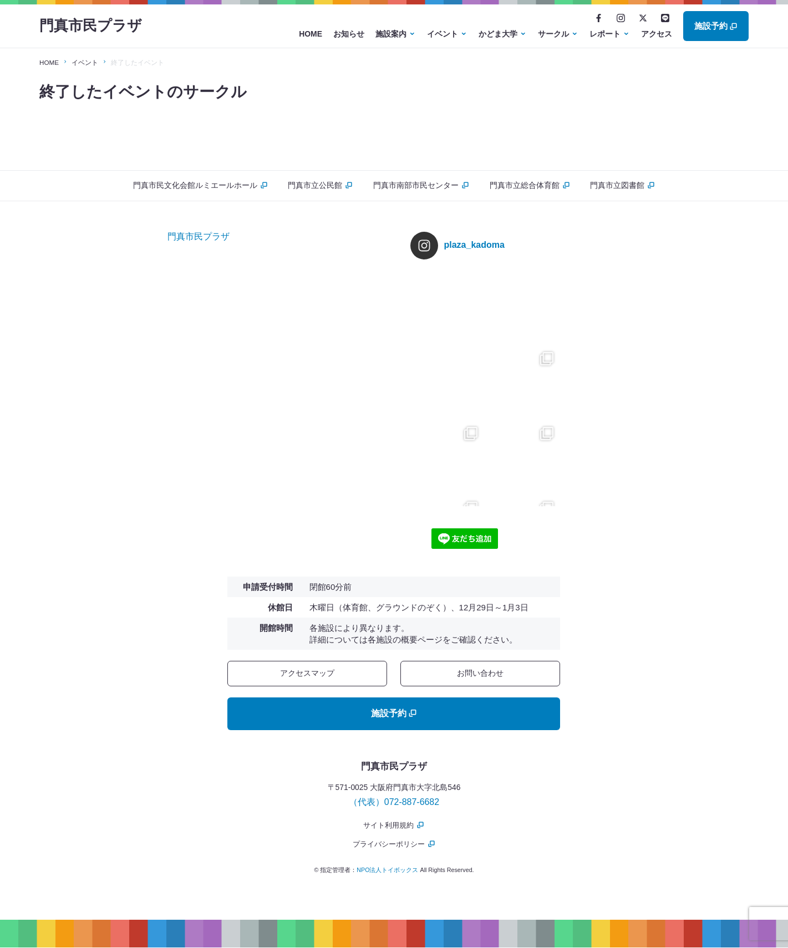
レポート (605, 33)
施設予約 (716, 25)
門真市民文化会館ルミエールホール (196, 185)
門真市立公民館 (318, 185)
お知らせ (348, 33)
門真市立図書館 (626, 185)
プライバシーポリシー (394, 844)
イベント (442, 33)
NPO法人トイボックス (387, 870)
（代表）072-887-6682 (393, 802)
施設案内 (390, 33)
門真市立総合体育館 (531, 185)
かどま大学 (498, 33)
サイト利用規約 (393, 825)
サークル (553, 33)
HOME (310, 33)
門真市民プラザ (92, 26)
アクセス (656, 33)
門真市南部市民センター (421, 185)
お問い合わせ (480, 673)
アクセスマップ (307, 673)
